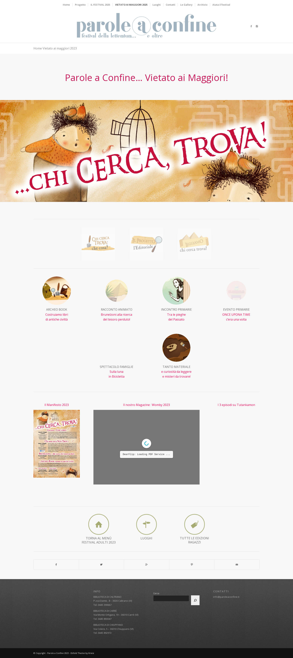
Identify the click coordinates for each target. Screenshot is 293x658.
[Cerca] (195, 600)
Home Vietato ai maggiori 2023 (55, 48)
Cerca (156, 593)
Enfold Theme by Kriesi (82, 653)
